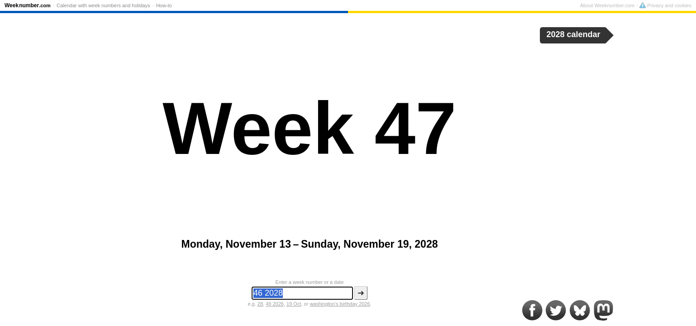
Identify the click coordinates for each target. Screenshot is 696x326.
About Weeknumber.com (607, 5)
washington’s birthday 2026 (340, 304)
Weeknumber (28, 5)
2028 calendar (573, 34)
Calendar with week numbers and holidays (103, 5)
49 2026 (275, 304)
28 (260, 304)
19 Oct (293, 304)
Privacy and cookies (665, 5)
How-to (164, 5)
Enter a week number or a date (309, 282)
